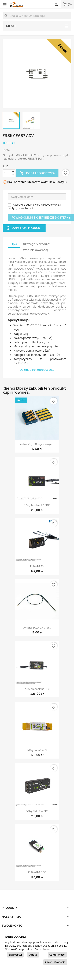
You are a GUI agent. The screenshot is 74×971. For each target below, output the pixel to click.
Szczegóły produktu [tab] (37, 244)
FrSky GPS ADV (37, 872)
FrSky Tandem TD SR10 (37, 505)
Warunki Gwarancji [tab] (36, 250)
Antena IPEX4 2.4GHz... (37, 627)
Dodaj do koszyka (37, 173)
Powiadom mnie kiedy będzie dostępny (41, 217)
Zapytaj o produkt (24, 228)
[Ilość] (7, 173)
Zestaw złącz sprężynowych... (37, 444)
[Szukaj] (37, 15)
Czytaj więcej (57, 954)
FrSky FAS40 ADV (37, 750)
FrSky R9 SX (37, 566)
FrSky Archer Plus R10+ (37, 689)
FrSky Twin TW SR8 (37, 811)
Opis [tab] (14, 244)
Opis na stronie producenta (37, 370)
